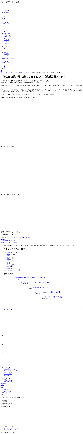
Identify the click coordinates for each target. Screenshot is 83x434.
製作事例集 (4, 383)
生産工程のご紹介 (9, 381)
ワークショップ (13, 237)
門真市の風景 (10, 265)
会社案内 (6, 11)
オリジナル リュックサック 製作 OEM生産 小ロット (49, 292)
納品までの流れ (8, 380)
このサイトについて (9, 426)
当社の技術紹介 (8, 374)
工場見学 (27, 237)
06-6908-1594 (4, 22)
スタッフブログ (5, 394)
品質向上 (9, 257)
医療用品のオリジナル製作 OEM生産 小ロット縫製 (35, 282)
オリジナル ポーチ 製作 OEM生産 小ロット (54, 297)
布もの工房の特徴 (9, 372)
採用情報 (6, 12)
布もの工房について (9, 369)
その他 (9, 268)
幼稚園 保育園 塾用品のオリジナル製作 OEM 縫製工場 (29, 277)
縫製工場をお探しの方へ (10, 370)
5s (7, 263)
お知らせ (9, 255)
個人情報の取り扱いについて (12, 428)
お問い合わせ (5, 23)
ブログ (6, 14)
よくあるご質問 (8, 391)
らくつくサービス (6, 392)
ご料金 (2, 385)
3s (7, 262)
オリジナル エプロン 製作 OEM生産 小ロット (40, 287)
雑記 (8, 266)
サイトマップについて (10, 430)
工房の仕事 (21, 237)
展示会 (9, 259)
